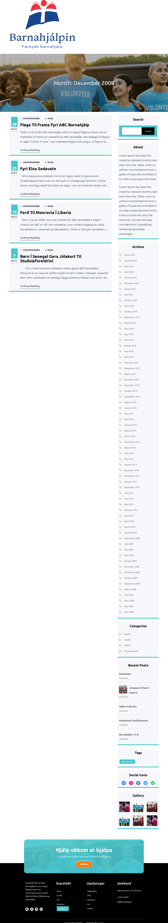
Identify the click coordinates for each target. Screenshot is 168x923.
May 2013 (128, 458)
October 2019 (130, 311)
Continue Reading (30, 149)
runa (50, 118)
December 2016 (131, 379)
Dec (14, 129)
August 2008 (130, 589)
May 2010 (128, 515)
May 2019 (128, 334)
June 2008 (129, 600)
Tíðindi (127, 645)
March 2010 (129, 526)
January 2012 (130, 481)
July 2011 (128, 492)
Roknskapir (125, 673)
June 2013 (129, 453)
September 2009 (132, 538)
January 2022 (130, 277)
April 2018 (129, 356)
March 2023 (129, 254)
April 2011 (129, 504)
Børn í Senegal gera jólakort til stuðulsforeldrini (50, 258)
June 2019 (129, 328)
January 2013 (130, 464)
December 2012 (131, 470)
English (127, 634)
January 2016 (130, 407)
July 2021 (128, 294)
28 (14, 124)
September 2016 (132, 396)
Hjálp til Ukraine (128, 706)
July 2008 (128, 594)
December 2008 (131, 566)
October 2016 (130, 390)
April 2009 (129, 555)
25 (14, 168)
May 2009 (128, 549)
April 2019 (129, 339)
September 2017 (132, 368)
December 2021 (131, 283)
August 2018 (130, 345)
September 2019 (132, 317)
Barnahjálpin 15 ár (129, 734)
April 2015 (129, 419)
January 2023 (130, 260)
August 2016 (130, 402)
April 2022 (129, 271)
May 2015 (128, 413)
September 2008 (132, 583)
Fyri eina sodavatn (38, 168)
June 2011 (129, 498)
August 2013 (130, 447)
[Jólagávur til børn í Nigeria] (123, 690)
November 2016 (132, 385)
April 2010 (129, 521)
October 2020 (130, 300)
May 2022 (128, 266)
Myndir (127, 639)
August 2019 (130, 322)
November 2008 (132, 572)
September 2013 (132, 441)
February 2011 (131, 509)
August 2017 (130, 373)
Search (148, 131)
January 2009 (130, 560)
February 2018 (131, 362)
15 (14, 211)
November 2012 (132, 475)
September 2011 (132, 487)
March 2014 (129, 436)
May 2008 (128, 606)
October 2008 (130, 577)
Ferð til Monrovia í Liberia (45, 212)
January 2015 (130, 424)
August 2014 (130, 430)
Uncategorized (31, 118)
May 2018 (128, 351)
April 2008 (129, 611)
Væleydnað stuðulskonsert (133, 720)
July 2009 (128, 543)
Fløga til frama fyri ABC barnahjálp (54, 125)
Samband (84, 864)
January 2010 (130, 532)
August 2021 (130, 288)
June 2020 (129, 305)
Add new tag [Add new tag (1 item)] (127, 761)
